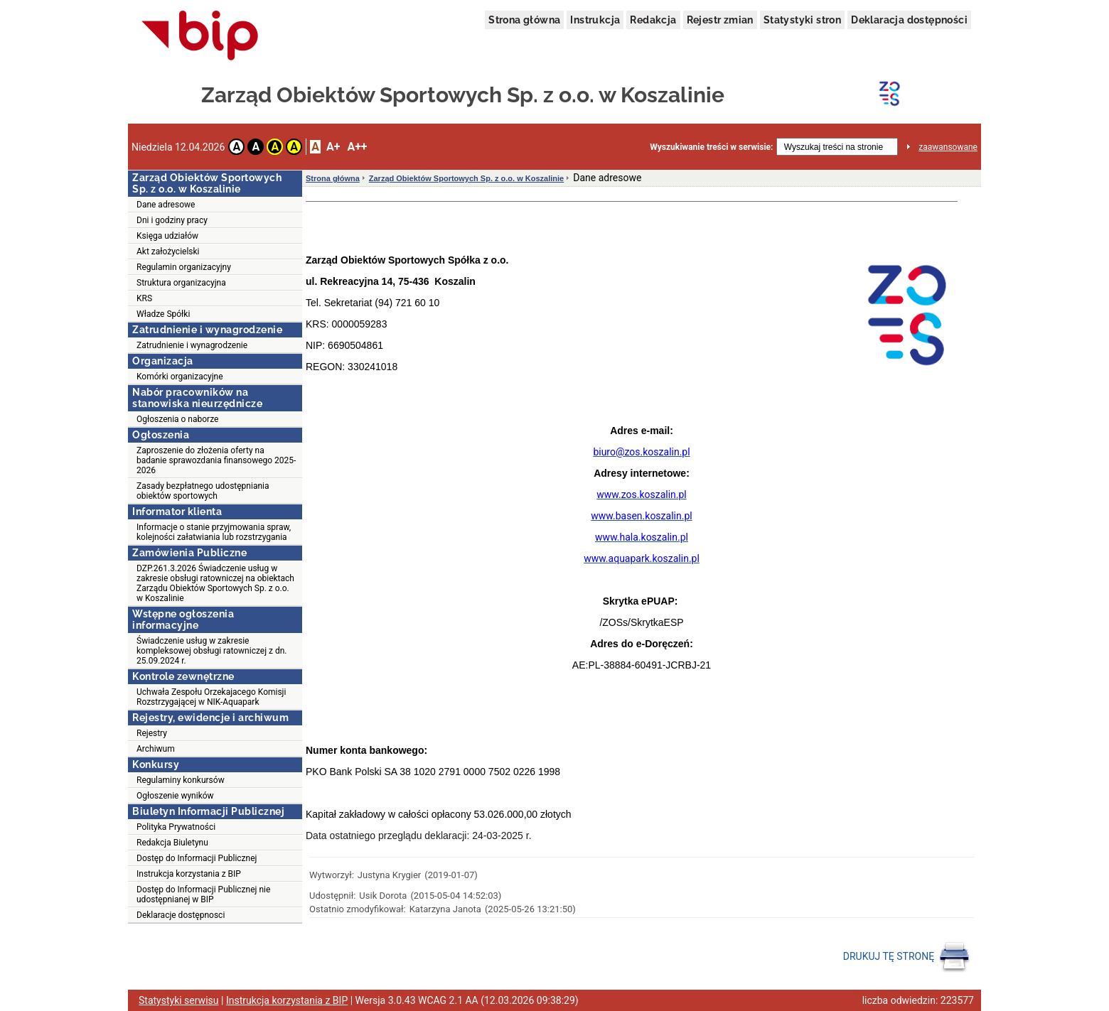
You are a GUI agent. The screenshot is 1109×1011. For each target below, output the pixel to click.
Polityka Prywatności (175, 827)
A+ (333, 146)
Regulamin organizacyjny (183, 267)
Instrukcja (595, 20)
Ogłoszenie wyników (175, 796)
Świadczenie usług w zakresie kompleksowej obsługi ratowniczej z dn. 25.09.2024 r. (211, 651)
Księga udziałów (167, 236)
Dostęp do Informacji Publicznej (196, 858)
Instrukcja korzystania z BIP (188, 874)
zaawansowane (947, 147)
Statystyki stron (802, 20)
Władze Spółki (163, 314)
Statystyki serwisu (179, 1000)
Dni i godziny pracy (172, 220)
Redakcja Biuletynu (172, 843)
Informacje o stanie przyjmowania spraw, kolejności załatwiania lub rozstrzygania (213, 532)
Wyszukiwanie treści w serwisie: (711, 147)
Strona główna (524, 20)
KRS (144, 298)
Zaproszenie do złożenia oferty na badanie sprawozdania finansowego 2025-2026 (216, 460)
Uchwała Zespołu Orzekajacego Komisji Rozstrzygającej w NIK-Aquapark (211, 697)
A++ (357, 146)
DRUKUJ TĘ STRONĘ (906, 957)
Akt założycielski (168, 251)
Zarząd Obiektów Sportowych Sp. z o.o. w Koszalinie (466, 178)
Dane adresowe (165, 205)
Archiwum (155, 749)
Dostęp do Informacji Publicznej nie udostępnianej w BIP (203, 894)
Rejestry (151, 733)
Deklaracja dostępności (909, 20)
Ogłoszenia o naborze (177, 419)
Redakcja (653, 20)
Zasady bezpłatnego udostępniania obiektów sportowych (202, 491)
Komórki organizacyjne (179, 377)
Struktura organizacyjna (181, 283)
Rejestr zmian (720, 20)
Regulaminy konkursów (180, 780)
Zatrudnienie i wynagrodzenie (191, 345)
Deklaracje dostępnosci (180, 915)
